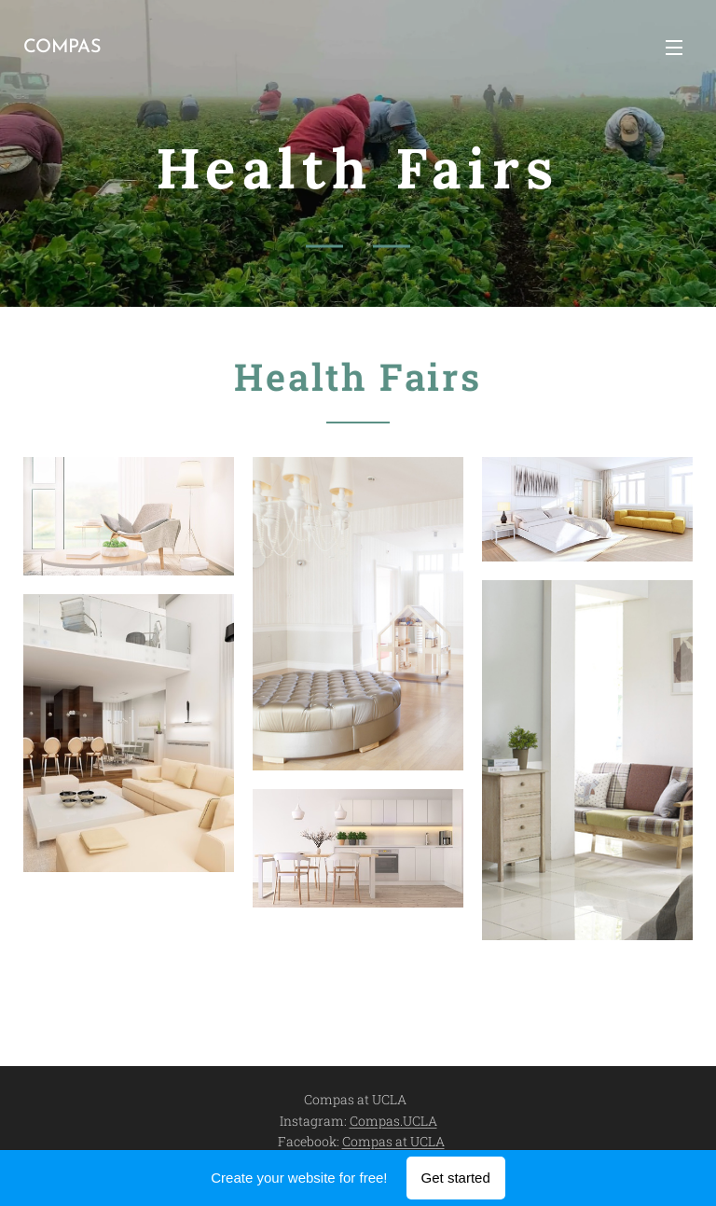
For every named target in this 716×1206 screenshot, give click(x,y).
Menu (674, 48)
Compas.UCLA (393, 1121)
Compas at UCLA (393, 1141)
